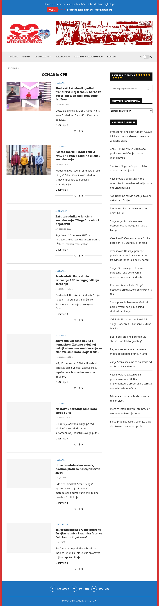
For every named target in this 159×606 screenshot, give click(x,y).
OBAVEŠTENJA (62, 524)
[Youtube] (100, 589)
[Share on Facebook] (79, 131)
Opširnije (61, 125)
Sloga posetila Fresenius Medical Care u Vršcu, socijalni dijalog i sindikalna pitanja (129, 307)
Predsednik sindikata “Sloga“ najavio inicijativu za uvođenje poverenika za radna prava (131, 136)
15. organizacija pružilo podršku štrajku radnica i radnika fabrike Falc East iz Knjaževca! (78, 533)
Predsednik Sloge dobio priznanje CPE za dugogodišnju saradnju (77, 280)
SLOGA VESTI (61, 83)
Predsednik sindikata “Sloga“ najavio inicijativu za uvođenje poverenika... (108, 9)
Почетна (11, 68)
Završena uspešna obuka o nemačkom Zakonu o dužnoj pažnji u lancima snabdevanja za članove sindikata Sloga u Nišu (78, 346)
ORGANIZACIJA (42, 57)
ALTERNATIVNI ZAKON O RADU (88, 57)
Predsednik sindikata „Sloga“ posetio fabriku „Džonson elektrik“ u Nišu (131, 290)
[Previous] (61, 9)
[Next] (64, 9)
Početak (13, 57)
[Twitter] (80, 589)
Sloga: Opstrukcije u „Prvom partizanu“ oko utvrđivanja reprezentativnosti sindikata (126, 273)
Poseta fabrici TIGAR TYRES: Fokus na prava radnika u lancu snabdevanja (77, 156)
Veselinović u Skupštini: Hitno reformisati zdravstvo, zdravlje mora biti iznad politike (131, 183)
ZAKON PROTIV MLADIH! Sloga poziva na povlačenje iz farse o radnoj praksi (128, 153)
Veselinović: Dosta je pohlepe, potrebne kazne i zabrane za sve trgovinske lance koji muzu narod (129, 256)
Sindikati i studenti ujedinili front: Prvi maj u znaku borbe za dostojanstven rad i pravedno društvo (78, 94)
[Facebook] (59, 589)
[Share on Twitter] (83, 131)
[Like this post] (75, 131)
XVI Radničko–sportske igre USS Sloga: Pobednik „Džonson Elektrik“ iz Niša (130, 324)
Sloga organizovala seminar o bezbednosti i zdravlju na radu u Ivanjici (128, 226)
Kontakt (111, 57)
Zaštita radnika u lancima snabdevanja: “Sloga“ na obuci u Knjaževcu (78, 220)
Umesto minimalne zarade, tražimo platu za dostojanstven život (77, 469)
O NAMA (26, 57)
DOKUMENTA (62, 57)
